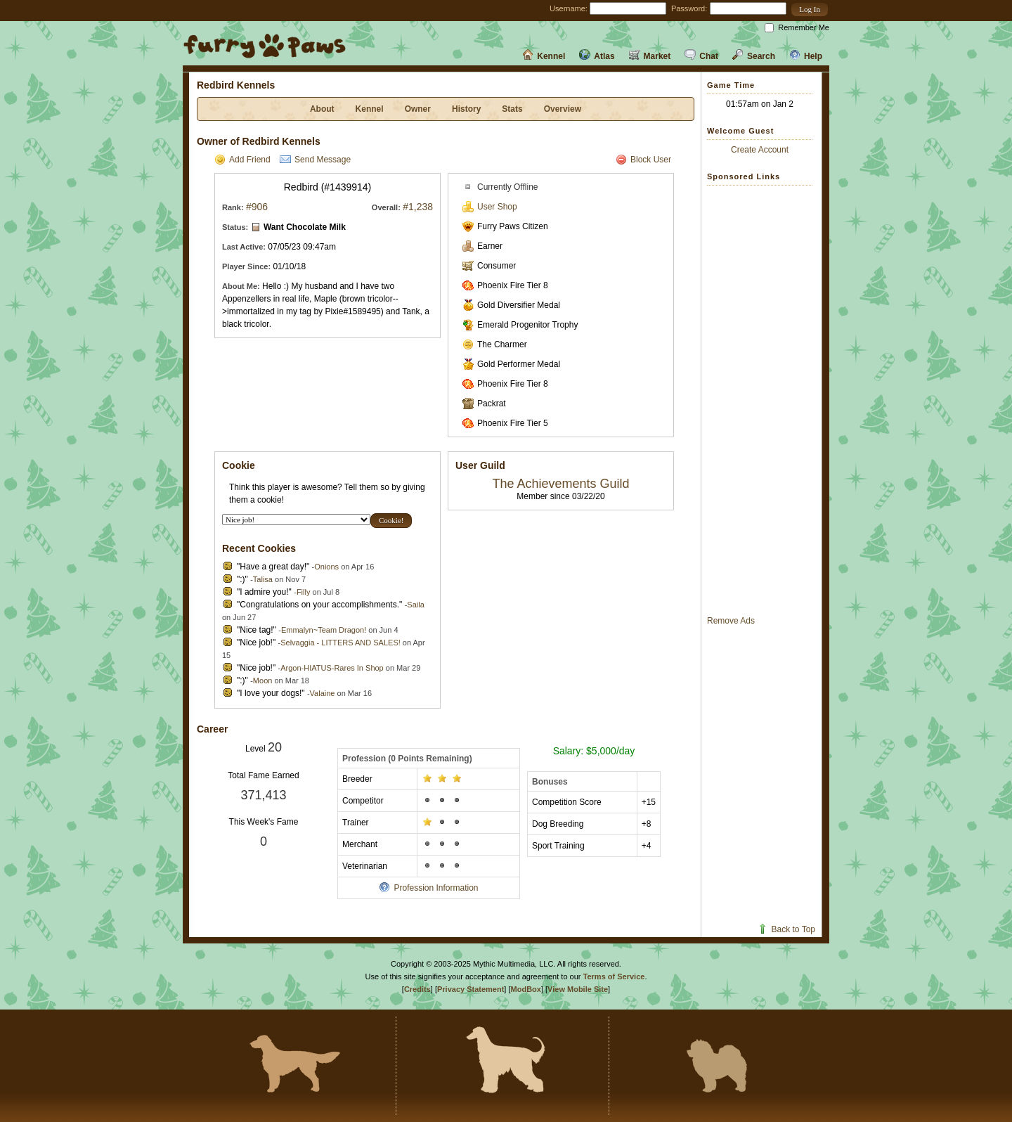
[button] (810, 9)
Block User (643, 160)
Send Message (315, 160)
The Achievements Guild (560, 484)
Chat (701, 56)
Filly (304, 592)
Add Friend (242, 160)
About (322, 109)
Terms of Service (614, 976)
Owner (418, 109)
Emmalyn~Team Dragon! (323, 630)
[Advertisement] (763, 400)
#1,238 (418, 206)
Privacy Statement (470, 989)
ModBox (526, 989)
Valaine (322, 693)
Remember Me (803, 27)
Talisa (263, 579)
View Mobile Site (577, 989)
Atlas (596, 56)
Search (753, 56)
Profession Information (428, 888)
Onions (326, 566)
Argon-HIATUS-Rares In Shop (332, 668)
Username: (569, 8)
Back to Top (786, 929)
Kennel (543, 56)
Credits (417, 989)
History (466, 109)
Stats (512, 109)
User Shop (489, 206)
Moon (263, 680)
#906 (257, 206)
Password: (689, 8)
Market (650, 56)
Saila (415, 604)
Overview (562, 109)
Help (805, 56)
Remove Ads (731, 621)
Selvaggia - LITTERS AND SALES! (340, 642)
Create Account (760, 150)
